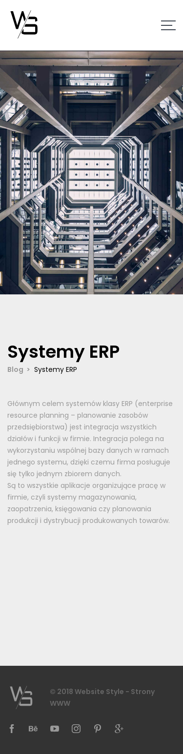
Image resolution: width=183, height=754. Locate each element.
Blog (15, 369)
